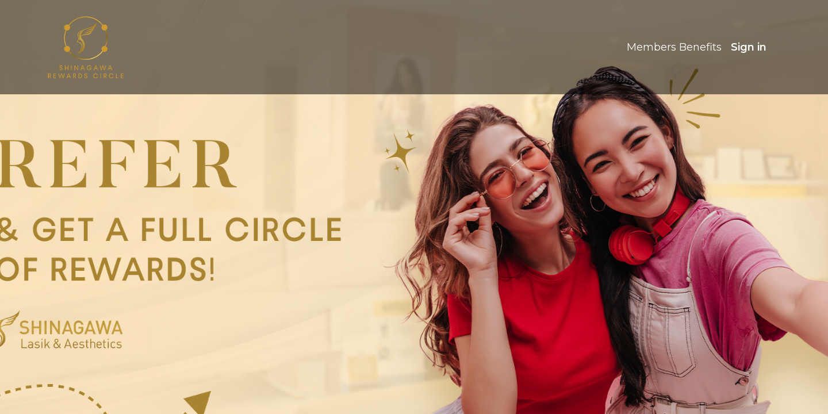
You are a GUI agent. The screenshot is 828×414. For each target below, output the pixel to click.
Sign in (748, 47)
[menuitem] (674, 47)
